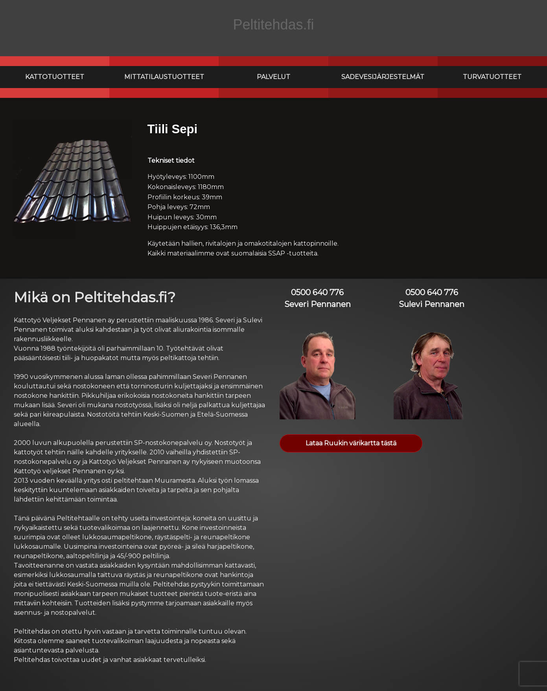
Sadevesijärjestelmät (382, 77)
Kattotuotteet (54, 77)
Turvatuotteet (492, 77)
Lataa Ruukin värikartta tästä (351, 443)
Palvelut (273, 77)
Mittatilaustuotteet (164, 77)
